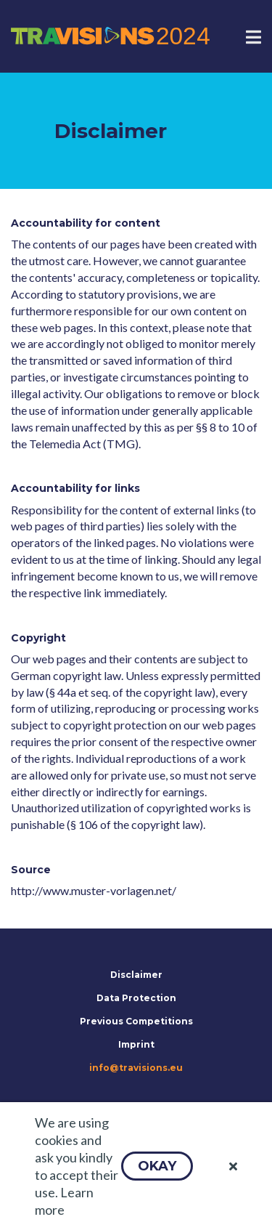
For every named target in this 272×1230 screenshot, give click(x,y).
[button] (157, 1166)
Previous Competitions (136, 1021)
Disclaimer (136, 974)
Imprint (136, 1044)
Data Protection (136, 997)
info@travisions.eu (136, 1067)
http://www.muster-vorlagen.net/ (93, 890)
